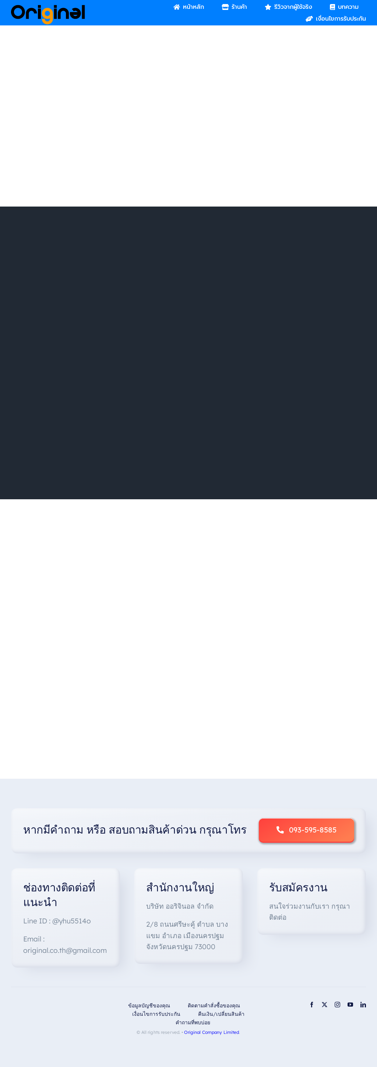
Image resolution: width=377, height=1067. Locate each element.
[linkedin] (363, 1004)
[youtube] (350, 1004)
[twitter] (324, 1004)
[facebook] (311, 1004)
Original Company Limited (211, 1032)
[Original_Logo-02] (48, 7)
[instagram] (337, 1004)
